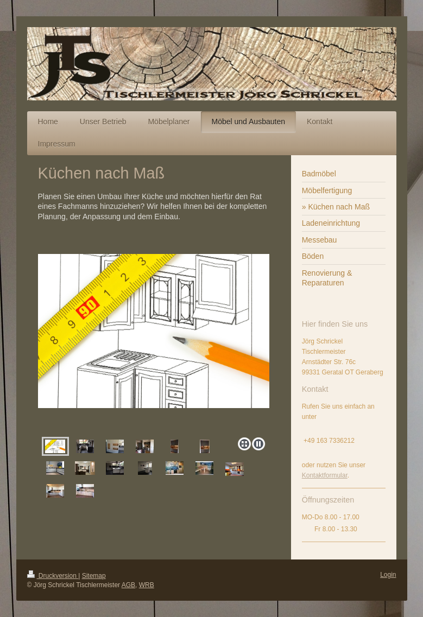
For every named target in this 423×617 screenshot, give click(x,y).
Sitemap (94, 576)
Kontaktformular (325, 475)
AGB (128, 585)
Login (388, 574)
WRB (146, 585)
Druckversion (53, 576)
